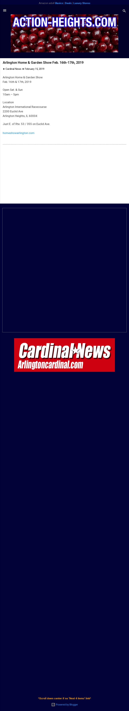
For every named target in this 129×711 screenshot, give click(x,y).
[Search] (124, 11)
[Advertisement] (64, 174)
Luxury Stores (81, 3)
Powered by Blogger (64, 704)
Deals (68, 3)
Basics (59, 3)
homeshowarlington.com (18, 133)
